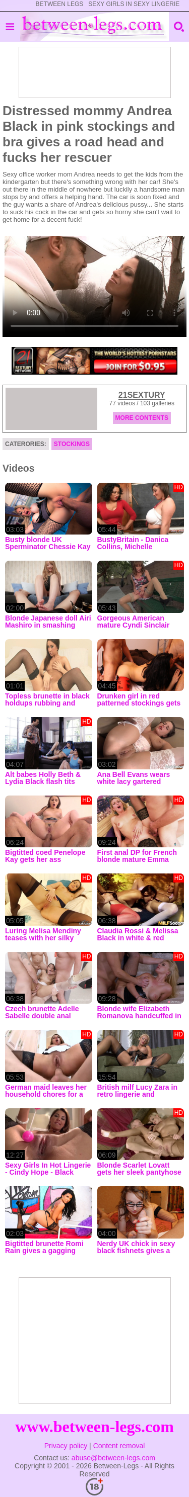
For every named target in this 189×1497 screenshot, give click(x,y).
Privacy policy (66, 1446)
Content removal (119, 1446)
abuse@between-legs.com (113, 1458)
